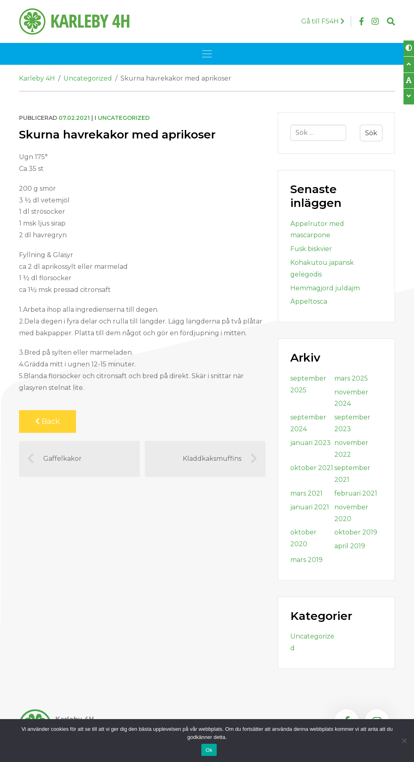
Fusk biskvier (311, 249)
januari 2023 (310, 443)
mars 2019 (306, 560)
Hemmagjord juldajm (325, 288)
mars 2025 (351, 378)
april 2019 (349, 546)
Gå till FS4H (322, 21)
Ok (208, 750)
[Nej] (404, 740)
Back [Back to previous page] (47, 421)
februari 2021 (355, 493)
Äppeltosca (308, 301)
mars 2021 (306, 493)
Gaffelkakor (54, 458)
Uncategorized (124, 117)
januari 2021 (309, 507)
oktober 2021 (311, 468)
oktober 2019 (355, 532)
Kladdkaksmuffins (220, 458)
